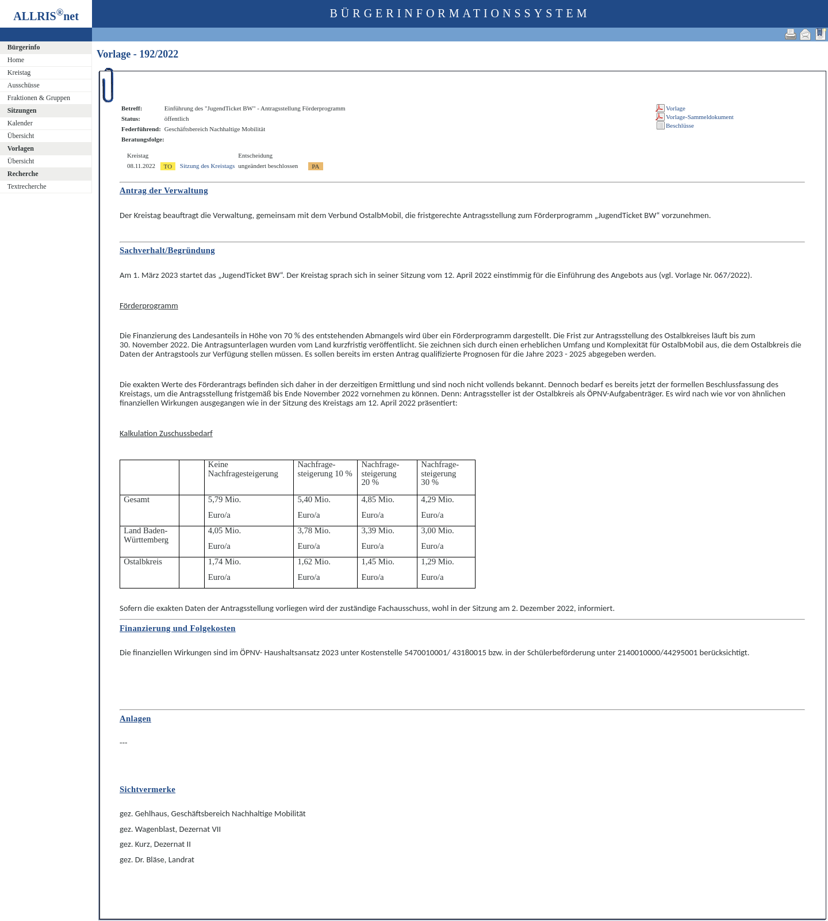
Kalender (20, 123)
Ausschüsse (23, 85)
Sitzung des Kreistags (207, 165)
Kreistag (19, 72)
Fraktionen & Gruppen (38, 98)
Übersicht (20, 136)
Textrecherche (27, 186)
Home (15, 60)
